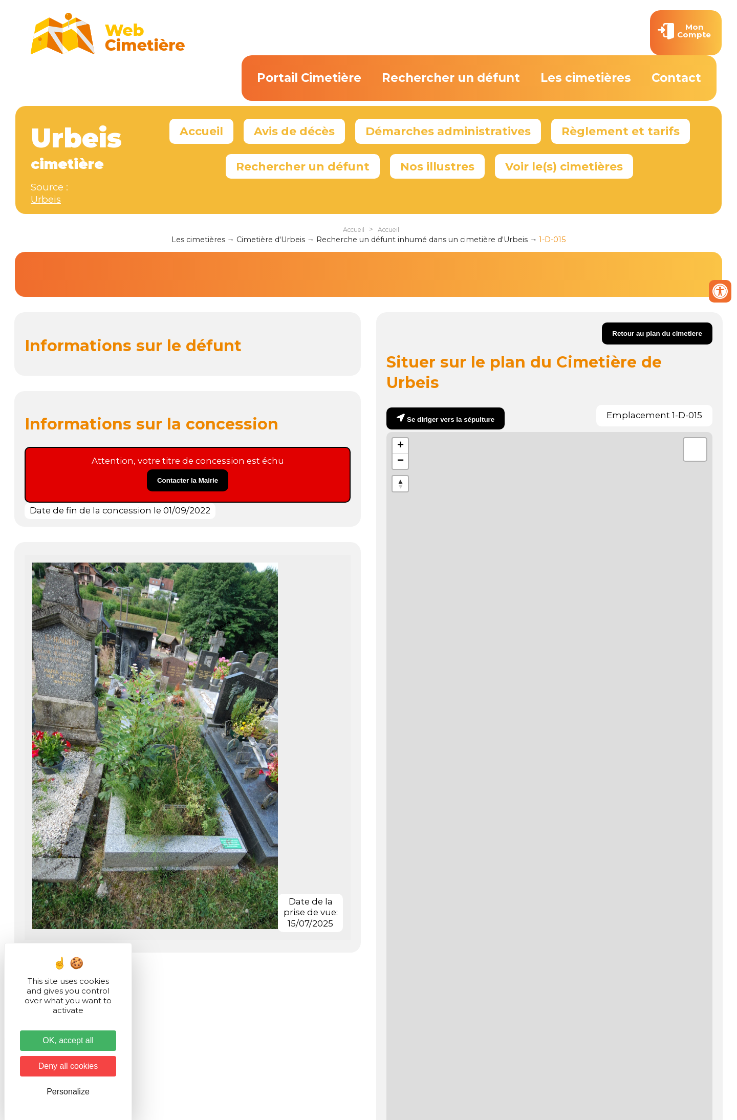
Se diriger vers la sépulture (450, 419)
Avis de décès (294, 131)
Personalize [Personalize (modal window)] (68, 1091)
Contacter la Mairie (187, 480)
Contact (676, 78)
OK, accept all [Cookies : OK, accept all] (68, 1040)
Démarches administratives (448, 131)
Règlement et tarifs (620, 131)
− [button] (400, 461)
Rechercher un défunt (451, 78)
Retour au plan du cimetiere (657, 333)
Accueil (201, 131)
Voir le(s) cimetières (564, 166)
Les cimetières (585, 78)
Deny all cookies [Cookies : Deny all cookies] (68, 1066)
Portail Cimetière (309, 78)
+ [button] (400, 446)
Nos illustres (437, 166)
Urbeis (46, 199)
